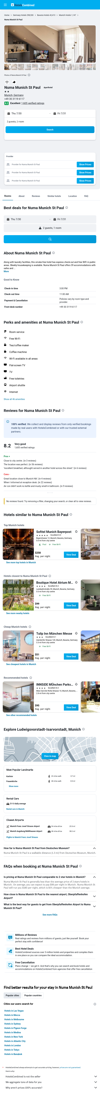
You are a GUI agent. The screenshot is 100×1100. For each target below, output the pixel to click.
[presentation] (29, 75)
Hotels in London (12, 1045)
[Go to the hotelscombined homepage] (23, 4)
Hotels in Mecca (12, 1015)
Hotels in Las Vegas (14, 1011)
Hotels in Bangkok (13, 1054)
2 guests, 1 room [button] (15, 121)
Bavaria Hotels (43, 15)
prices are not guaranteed (70, 1067)
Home (6, 15)
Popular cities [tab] (12, 995)
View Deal (71, 554)
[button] (5, 4)
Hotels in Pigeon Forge (15, 1028)
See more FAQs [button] (50, 914)
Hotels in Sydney (12, 1024)
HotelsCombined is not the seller (52, 1076)
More (6, 271)
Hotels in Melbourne (14, 1019)
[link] (21, 562)
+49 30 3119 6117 (14, 98)
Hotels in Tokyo (11, 1050)
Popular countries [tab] (33, 995)
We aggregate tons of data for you (52, 1082)
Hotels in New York (13, 1037)
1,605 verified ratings (32, 103)
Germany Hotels (19, 15)
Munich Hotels (65, 15)
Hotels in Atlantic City (14, 1041)
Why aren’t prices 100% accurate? (52, 1087)
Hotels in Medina (12, 1032)
